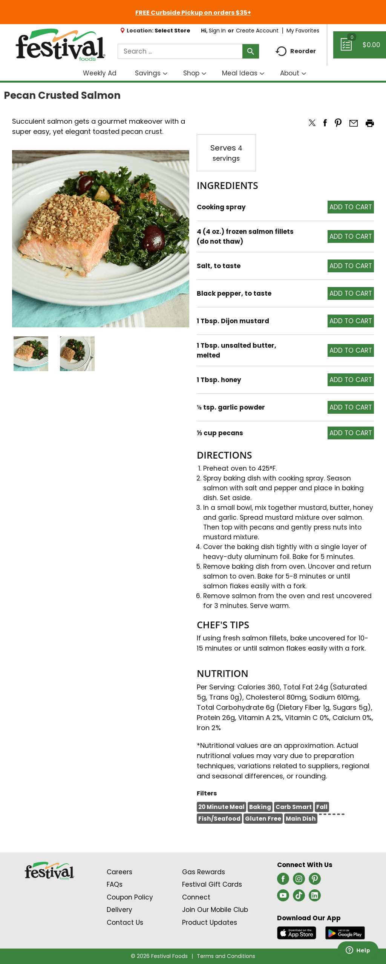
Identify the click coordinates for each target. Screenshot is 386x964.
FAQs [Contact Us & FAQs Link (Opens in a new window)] (115, 884)
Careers (119, 872)
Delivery (119, 909)
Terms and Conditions (226, 956)
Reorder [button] (295, 51)
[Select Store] (173, 30)
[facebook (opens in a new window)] (283, 881)
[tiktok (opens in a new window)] (299, 897)
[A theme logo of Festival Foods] (60, 45)
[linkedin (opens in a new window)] (315, 897)
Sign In (217, 30)
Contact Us (125, 922)
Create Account (257, 30)
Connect (196, 897)
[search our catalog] (250, 51)
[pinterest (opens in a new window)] (315, 881)
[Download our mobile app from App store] (297, 932)
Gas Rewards (203, 872)
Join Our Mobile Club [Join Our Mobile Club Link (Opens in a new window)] (215, 909)
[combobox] (188, 51)
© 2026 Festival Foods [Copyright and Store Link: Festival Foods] (159, 956)
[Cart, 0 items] (359, 48)
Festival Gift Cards (212, 884)
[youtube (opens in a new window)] (283, 897)
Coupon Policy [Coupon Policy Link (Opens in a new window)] (130, 897)
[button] (31, 354)
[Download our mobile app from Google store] (345, 932)
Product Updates (209, 922)
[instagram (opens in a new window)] (299, 881)
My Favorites (303, 30)
